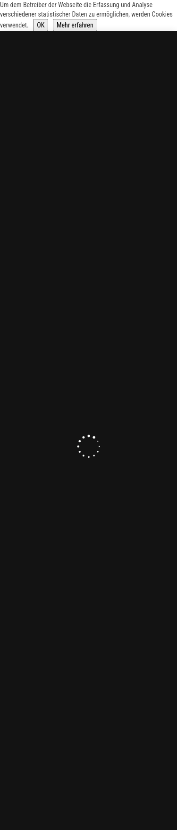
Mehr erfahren (75, 25)
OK (40, 25)
